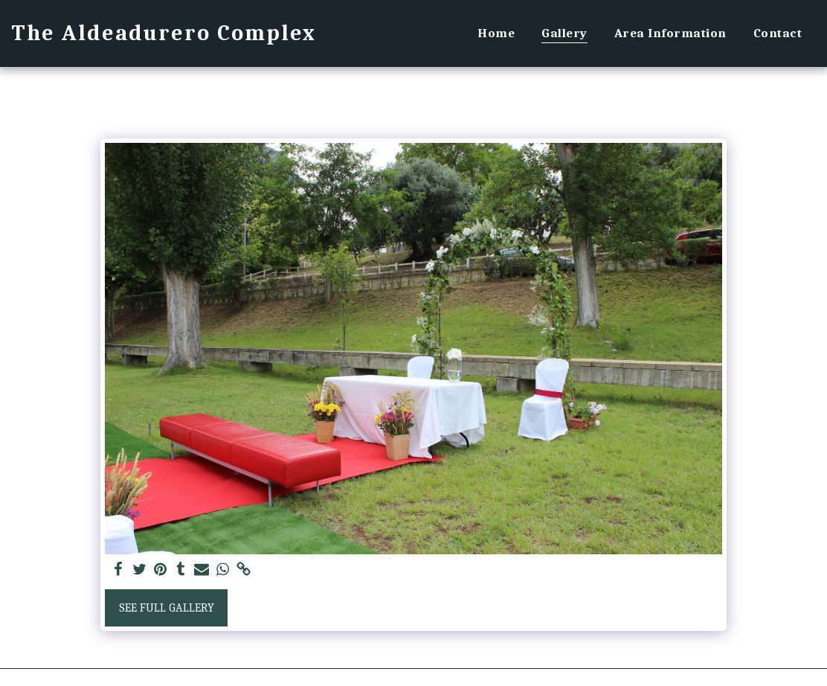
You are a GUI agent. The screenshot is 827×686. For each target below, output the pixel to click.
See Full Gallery (166, 608)
